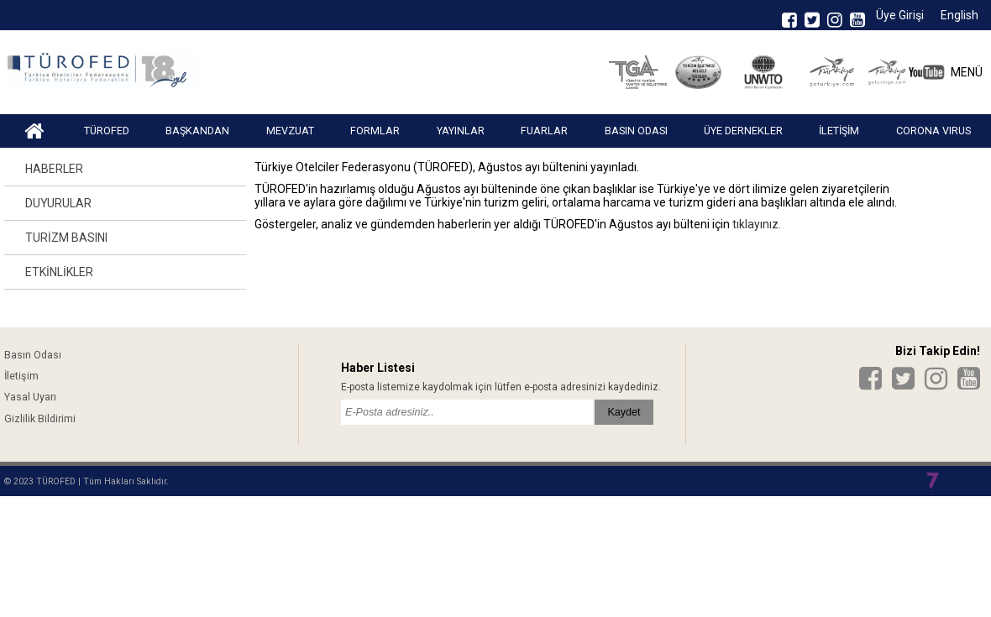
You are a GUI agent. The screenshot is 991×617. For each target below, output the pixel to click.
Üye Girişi (900, 15)
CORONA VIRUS (933, 130)
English (959, 15)
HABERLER (54, 168)
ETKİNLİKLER (59, 272)
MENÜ (967, 72)
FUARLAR (544, 130)
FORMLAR (375, 130)
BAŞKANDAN (197, 130)
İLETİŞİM (839, 130)
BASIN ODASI (636, 130)
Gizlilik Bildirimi (40, 418)
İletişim (21, 375)
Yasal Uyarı (30, 396)
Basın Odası (32, 354)
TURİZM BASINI (66, 237)
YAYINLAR (461, 130)
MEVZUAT (290, 130)
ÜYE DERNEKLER (743, 130)
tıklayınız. (755, 224)
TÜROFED (106, 130)
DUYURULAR (58, 203)
